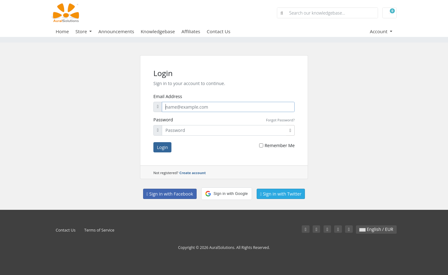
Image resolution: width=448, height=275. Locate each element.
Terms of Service (99, 230)
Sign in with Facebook (170, 194)
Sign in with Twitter (280, 194)
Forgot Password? (280, 120)
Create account (193, 172)
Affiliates (190, 31)
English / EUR (376, 229)
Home (62, 31)
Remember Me (279, 145)
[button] (226, 193)
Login (162, 147)
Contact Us (218, 31)
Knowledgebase (158, 31)
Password (163, 120)
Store (81, 31)
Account (379, 31)
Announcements (116, 31)
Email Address (167, 96)
